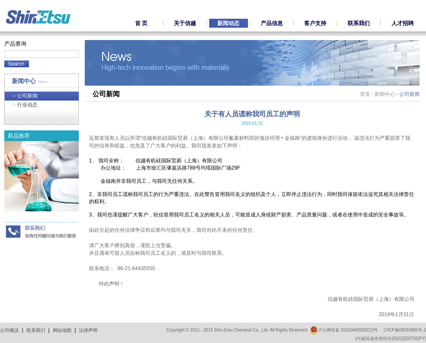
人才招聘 (402, 23)
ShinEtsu (38, 17)
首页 (365, 94)
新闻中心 (384, 94)
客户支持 (315, 23)
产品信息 (272, 23)
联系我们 (359, 23)
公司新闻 (25, 96)
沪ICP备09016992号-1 (404, 330)
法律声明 (88, 330)
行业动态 (25, 105)
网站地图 (62, 330)
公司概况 (9, 330)
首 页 (141, 23)
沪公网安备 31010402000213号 (344, 330)
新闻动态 (228, 23)
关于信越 (185, 23)
